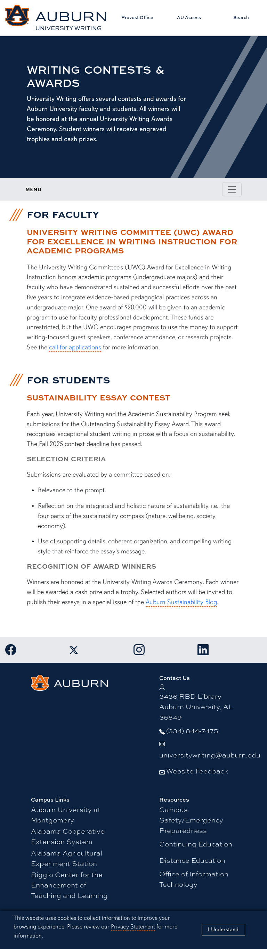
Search (241, 17)
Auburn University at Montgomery (65, 815)
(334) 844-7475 (192, 730)
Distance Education (192, 860)
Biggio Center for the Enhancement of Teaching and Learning (69, 885)
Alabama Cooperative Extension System (68, 836)
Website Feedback (197, 771)
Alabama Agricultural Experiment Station (66, 858)
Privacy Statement (133, 926)
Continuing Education (195, 844)
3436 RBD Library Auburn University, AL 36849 (196, 706)
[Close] (223, 929)
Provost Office (137, 17)
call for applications (75, 347)
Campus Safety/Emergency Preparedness (191, 820)
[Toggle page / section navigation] (232, 189)
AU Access (189, 17)
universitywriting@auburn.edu (209, 755)
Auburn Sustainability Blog (181, 602)
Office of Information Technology (193, 879)
